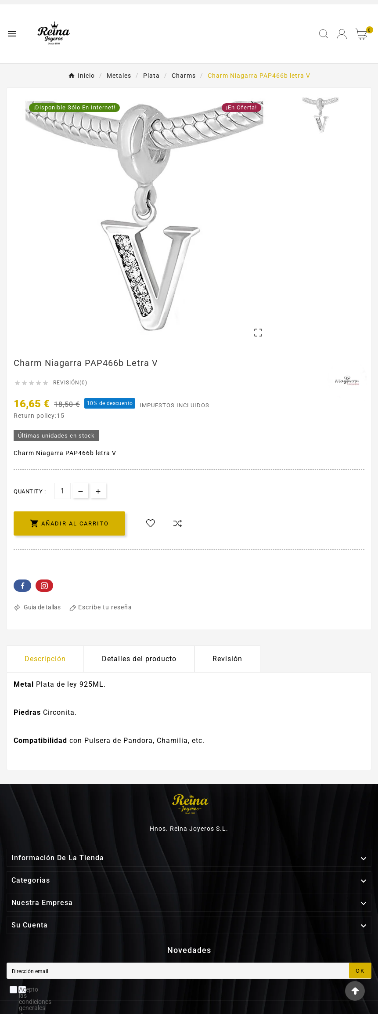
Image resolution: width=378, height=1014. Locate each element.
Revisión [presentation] (227, 659)
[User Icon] (342, 34)
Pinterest (44, 585)
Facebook (22, 585)
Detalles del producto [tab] (139, 659)
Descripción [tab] (45, 659)
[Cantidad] (62, 491)
